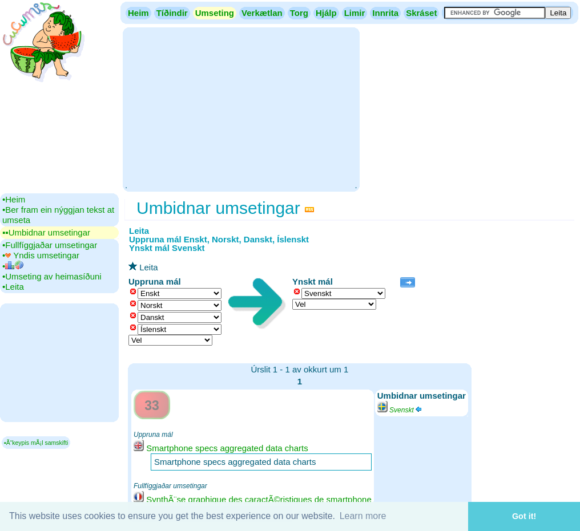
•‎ (12, 266)
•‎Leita (13, 286)
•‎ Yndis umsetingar (40, 255)
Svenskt (400, 410)
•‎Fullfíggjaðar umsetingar (49, 245)
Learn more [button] (363, 516)
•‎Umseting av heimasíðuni (52, 276)
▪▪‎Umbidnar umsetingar (46, 232)
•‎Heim (13, 199)
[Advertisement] (241, 108)
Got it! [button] (524, 516)
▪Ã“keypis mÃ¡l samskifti (36, 442)
